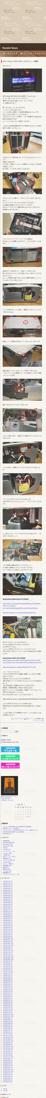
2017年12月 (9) (7, 1034)
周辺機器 (38, 718)
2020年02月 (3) (7, 989)
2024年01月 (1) (7, 910)
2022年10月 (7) (7, 934)
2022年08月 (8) (7, 938)
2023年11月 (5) (7, 911)
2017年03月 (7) (7, 1050)
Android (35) (7, 862)
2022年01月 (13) (8, 950)
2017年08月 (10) (8, 1041)
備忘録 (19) (6, 869)
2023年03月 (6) (7, 925)
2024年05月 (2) (7, 902)
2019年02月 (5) (7, 1009)
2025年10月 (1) (7, 885)
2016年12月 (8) (7, 1055)
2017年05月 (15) (8, 1046)
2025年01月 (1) (7, 894)
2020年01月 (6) (7, 991)
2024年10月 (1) (7, 895)
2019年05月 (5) (7, 1004)
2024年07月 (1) (7, 899)
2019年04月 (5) (7, 1005)
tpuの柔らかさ (7, 833)
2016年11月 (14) (8, 1057)
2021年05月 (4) (7, 965)
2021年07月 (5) (7, 961)
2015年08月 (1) (7, 1080)
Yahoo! (5, 1089)
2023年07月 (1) (7, 918)
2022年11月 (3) (7, 933)
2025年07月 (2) (7, 886)
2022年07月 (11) (8, 940)
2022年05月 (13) (8, 943)
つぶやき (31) (7, 871)
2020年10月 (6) (7, 977)
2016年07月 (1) (7, 1064)
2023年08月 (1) (7, 917)
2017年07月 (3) (7, 1043)
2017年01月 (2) (7, 1053)
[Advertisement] (21, 21)
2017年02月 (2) (7, 1051)
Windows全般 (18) (8, 842)
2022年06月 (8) (7, 941)
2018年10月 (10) (8, 1016)
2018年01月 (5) (7, 1032)
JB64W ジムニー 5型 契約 (11, 828)
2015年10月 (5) (7, 1076)
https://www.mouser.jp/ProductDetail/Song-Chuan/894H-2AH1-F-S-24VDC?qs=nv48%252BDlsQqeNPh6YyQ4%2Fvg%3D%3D (22, 606)
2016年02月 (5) (7, 1073)
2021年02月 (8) (7, 970)
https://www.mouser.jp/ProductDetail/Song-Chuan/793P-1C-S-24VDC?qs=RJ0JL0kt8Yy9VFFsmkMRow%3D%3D (22, 662)
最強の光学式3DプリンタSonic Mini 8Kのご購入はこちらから (9, 798)
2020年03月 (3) (7, 988)
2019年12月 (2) (7, 993)
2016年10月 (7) (7, 1059)
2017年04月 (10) (8, 1048)
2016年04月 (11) (8, 1069)
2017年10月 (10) (8, 1037)
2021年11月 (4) (7, 954)
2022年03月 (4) (7, 947)
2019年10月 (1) (7, 995)
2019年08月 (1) (7, 998)
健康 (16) (6, 867)
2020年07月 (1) (7, 982)
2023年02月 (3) (7, 927)
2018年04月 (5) (7, 1027)
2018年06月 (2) (7, 1023)
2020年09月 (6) (7, 979)
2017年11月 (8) (7, 1035)
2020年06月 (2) (7, 984)
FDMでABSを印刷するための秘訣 (13, 832)
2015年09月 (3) (7, 1078)
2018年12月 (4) (7, 1012)
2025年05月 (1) (7, 890)
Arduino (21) (7, 849)
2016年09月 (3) (7, 1060)
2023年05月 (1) (7, 922)
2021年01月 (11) (8, 972)
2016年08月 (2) (7, 1062)
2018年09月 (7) (7, 1018)
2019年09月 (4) (7, 996)
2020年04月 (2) (7, 986)
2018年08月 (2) (7, 1019)
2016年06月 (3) (7, 1066)
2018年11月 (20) (8, 1014)
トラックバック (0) (38, 720)
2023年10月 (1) (7, 913)
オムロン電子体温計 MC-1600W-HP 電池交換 (17, 826)
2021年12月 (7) (7, 952)
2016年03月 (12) (8, 1071)
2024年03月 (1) (7, 906)
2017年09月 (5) (7, 1039)
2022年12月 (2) (7, 931)
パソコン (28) (7, 853)
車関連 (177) (7, 858)
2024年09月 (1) (7, 897)
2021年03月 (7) (7, 968)
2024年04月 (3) (7, 904)
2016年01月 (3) (7, 1074)
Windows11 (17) (8, 844)
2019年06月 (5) (7, 1002)
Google (5, 1090)
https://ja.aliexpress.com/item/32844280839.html (19, 613)
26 (28, 817)
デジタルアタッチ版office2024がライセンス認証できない (20, 830)
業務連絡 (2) (7, 872)
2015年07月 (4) (7, 1082)
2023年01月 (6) (7, 929)
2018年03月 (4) (7, 1028)
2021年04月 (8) (7, 966)
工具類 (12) (6, 855)
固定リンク (29, 718)
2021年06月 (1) (7, 963)
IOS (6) (5, 848)
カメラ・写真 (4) (8, 863)
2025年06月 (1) (7, 888)
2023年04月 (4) (7, 924)
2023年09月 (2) (7, 915)
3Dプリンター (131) (9, 856)
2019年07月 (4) (7, 1000)
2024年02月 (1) (7, 908)
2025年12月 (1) (7, 881)
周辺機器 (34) (7, 865)
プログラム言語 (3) (9, 860)
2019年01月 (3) (7, 1011)
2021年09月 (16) (8, 957)
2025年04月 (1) (7, 892)
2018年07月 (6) (7, 1021)
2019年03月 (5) (7, 1007)
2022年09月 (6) (7, 936)
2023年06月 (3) (7, 920)
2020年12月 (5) (7, 973)
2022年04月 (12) (8, 945)
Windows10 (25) (8, 846)
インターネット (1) (9, 851)
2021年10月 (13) (8, 956)
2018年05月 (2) (7, 1025)
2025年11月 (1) (7, 883)
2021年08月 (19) (8, 959)
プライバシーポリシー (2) (11, 874)
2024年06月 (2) (7, 901)
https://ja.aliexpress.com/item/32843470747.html (19, 667)
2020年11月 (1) (7, 975)
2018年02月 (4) (7, 1030)
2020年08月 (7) (7, 981)
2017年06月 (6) (7, 1044)
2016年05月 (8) (7, 1067)
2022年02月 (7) (7, 948)
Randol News (10, 48)
